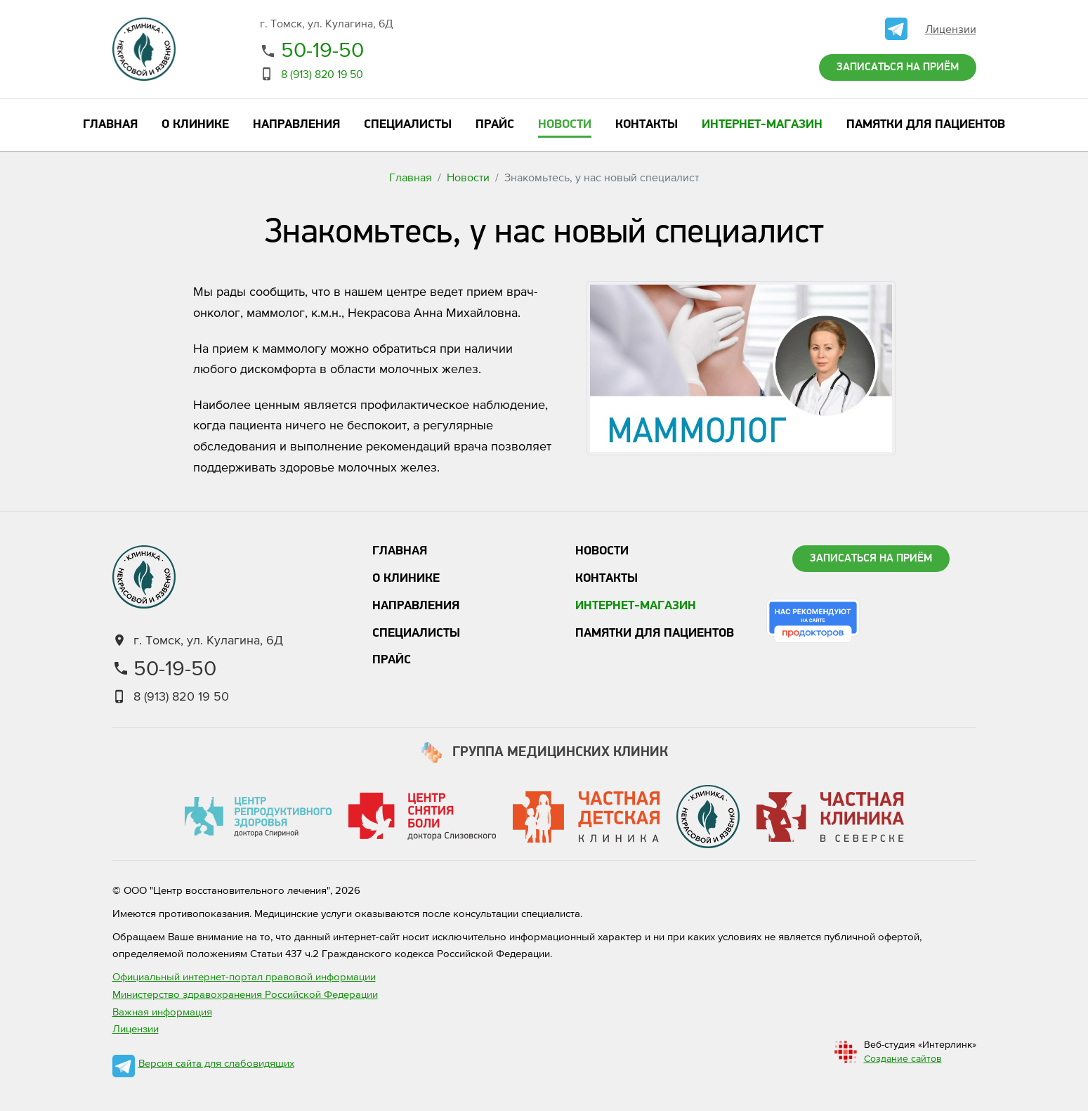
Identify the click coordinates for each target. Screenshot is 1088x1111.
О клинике (406, 578)
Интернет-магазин (635, 606)
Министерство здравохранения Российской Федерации (245, 994)
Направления (415, 606)
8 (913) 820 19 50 (322, 73)
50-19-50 (322, 49)
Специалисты (416, 633)
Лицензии (950, 28)
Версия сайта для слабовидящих (216, 1063)
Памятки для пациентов (654, 633)
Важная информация (162, 1012)
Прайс (391, 660)
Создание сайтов (903, 1058)
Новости (468, 177)
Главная (410, 177)
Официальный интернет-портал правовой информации (244, 976)
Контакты (606, 578)
